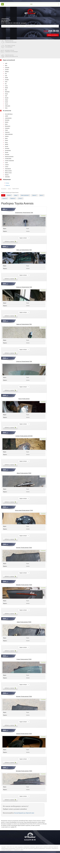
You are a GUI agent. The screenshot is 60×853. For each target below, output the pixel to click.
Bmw (5, 65)
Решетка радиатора (8, 156)
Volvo (5, 107)
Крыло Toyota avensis (24, 398)
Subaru (5, 99)
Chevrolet (6, 67)
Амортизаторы (7, 118)
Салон (5, 162)
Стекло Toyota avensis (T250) (23, 659)
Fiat (5, 73)
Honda (5, 77)
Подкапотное (7, 150)
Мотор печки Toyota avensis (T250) (24, 510)
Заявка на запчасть (53, 35)
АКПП (5, 115)
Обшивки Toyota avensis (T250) (24, 584)
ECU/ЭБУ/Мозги (7, 114)
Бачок (5, 124)
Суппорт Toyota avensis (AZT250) (23, 436)
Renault (5, 97)
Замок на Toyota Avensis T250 (24, 324)
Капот (5, 138)
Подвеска (6, 148)
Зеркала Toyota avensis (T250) (24, 733)
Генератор (6, 128)
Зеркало (6, 136)
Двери (5, 130)
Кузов (5, 142)
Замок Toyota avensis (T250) (24, 622)
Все (3, 195)
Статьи (7, 183)
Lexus (5, 85)
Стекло (5, 166)
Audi (5, 63)
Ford (5, 75)
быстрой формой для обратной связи (24, 813)
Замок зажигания (8, 134)
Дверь (16, 195)
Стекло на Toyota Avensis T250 (24, 287)
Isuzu (5, 81)
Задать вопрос (24, 238)
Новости (7, 185)
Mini (5, 89)
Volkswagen (6, 105)
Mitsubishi (6, 91)
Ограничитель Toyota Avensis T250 (24, 212)
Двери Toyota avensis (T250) (24, 473)
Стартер (6, 164)
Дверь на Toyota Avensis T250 (24, 249)
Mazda (5, 87)
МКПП (5, 144)
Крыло (5, 140)
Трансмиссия (7, 168)
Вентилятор (6, 126)
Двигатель (6, 132)
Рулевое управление (8, 160)
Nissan (5, 93)
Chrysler (6, 69)
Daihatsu (6, 71)
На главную (3, 188)
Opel (5, 95)
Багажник (6, 120)
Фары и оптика (7, 170)
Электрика (6, 176)
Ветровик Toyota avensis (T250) (24, 771)
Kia (5, 83)
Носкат (5, 146)
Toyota (5, 103)
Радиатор (6, 154)
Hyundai (6, 79)
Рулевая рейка (7, 158)
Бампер (5, 122)
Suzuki (5, 101)
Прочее (5, 152)
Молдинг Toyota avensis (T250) (24, 547)
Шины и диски (7, 172)
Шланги (6, 174)
